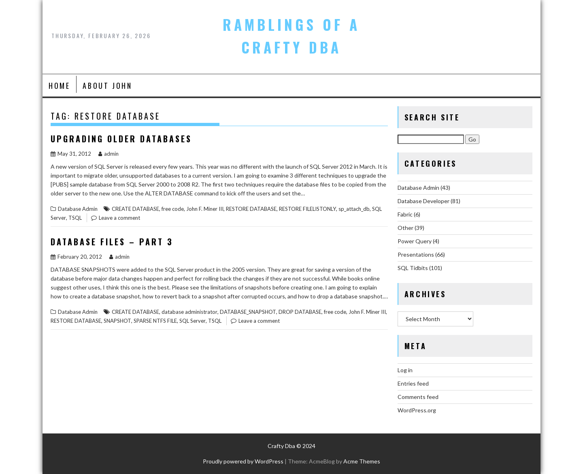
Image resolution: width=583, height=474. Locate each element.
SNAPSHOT (117, 320)
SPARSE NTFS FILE (155, 320)
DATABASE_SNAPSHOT (248, 312)
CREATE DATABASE (135, 209)
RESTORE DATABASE (251, 209)
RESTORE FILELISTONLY (307, 209)
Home (59, 85)
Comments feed (418, 396)
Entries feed (413, 383)
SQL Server (192, 320)
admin (108, 153)
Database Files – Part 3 (112, 242)
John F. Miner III (204, 209)
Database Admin (78, 209)
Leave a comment (119, 217)
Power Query (415, 241)
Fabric (405, 214)
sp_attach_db (354, 209)
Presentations (416, 254)
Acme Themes (361, 461)
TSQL (75, 217)
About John (107, 85)
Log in (405, 370)
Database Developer (423, 200)
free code (173, 209)
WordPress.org (417, 410)
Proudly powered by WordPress (243, 461)
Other (405, 227)
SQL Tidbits (413, 267)
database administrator (189, 312)
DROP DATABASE (300, 312)
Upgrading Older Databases (121, 139)
